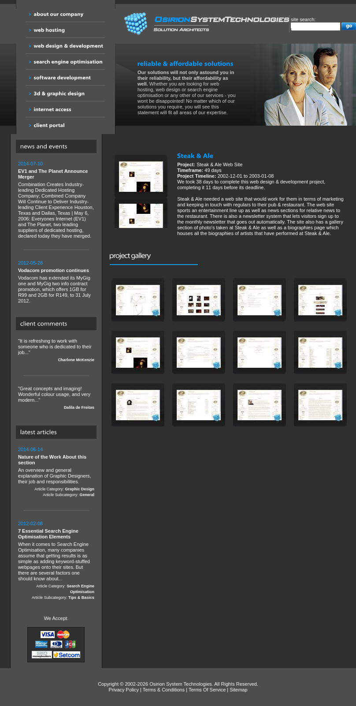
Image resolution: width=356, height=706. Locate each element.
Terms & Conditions (164, 689)
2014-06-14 (30, 449)
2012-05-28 (30, 262)
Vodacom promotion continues (53, 270)
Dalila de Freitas (79, 407)
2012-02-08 (30, 523)
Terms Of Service (207, 689)
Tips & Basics (81, 597)
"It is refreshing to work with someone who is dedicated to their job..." (56, 350)
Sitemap (238, 689)
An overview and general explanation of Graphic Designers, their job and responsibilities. (56, 472)
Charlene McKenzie (76, 360)
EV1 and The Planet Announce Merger (53, 173)
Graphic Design (79, 489)
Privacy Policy (124, 689)
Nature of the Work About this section (52, 459)
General (86, 495)
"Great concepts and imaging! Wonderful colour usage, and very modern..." (56, 398)
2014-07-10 (30, 163)
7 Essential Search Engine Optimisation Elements (48, 533)
